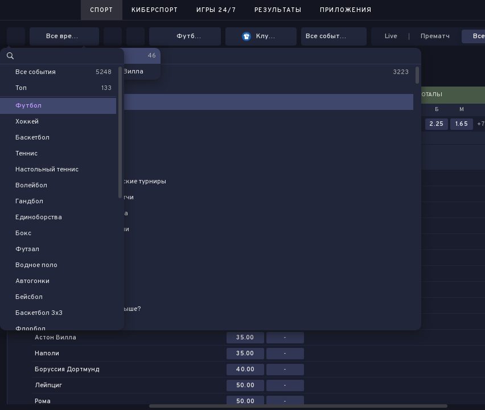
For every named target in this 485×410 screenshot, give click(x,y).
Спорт (101, 10)
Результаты (278, 10)
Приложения (346, 10)
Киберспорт (154, 10)
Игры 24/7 (216, 10)
